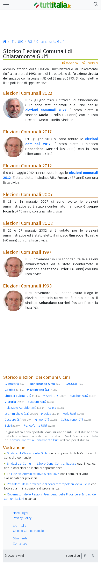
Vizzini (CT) (54, 396)
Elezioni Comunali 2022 (27, 93)
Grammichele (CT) (21, 413)
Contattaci (20, 543)
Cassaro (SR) (18, 419)
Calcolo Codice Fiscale (28, 531)
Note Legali (21, 513)
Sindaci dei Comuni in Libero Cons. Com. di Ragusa (41, 463)
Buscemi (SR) (41, 402)
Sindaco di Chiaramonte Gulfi (27, 453)
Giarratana (15, 384)
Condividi (90, 63)
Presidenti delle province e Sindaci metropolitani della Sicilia (48, 484)
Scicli (12, 425)
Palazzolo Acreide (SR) (24, 408)
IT (12, 41)
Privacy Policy (22, 518)
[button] (95, 4)
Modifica (70, 63)
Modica (50, 413)
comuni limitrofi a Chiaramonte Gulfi (34, 440)
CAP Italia (19, 525)
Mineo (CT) (46, 419)
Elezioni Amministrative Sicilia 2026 (35, 474)
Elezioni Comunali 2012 (27, 166)
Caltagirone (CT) (76, 419)
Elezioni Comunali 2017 (27, 132)
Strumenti (20, 538)
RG (30, 41)
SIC (20, 41)
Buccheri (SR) (83, 396)
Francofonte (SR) (39, 425)
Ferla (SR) (74, 413)
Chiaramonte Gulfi (50, 41)
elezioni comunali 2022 (45, 110)
